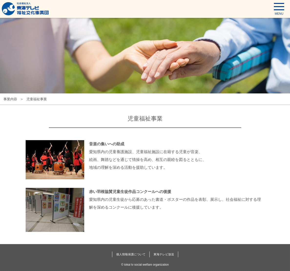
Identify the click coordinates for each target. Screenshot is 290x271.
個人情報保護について (130, 254)
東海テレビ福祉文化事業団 (25, 8)
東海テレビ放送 (164, 254)
